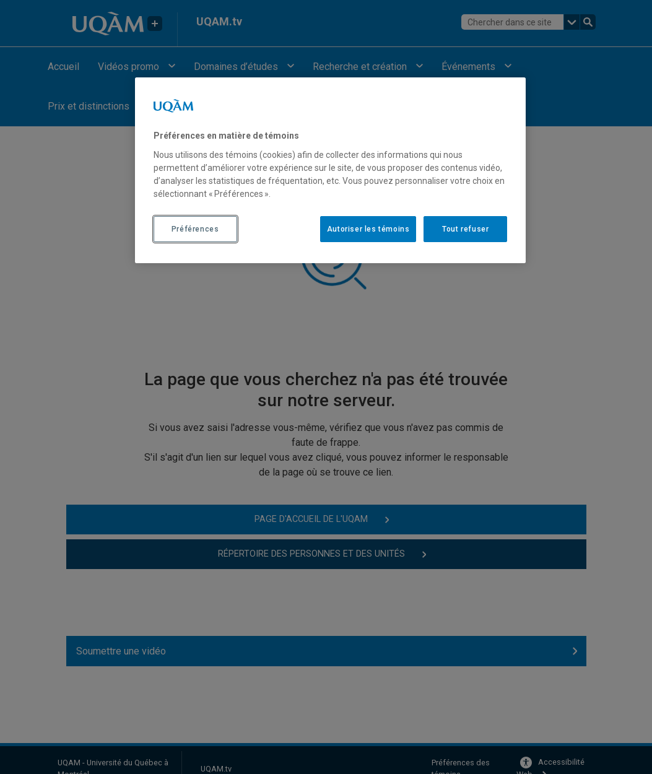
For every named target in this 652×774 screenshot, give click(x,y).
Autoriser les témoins (368, 229)
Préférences (195, 229)
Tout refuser (465, 229)
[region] (330, 170)
